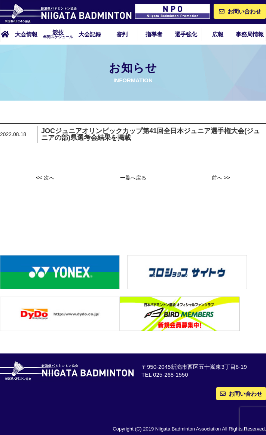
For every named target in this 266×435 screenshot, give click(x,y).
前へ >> (221, 178)
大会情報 (26, 34)
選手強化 (186, 34)
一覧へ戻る (133, 178)
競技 (58, 34)
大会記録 (90, 34)
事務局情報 (250, 34)
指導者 (154, 34)
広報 (217, 34)
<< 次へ (45, 178)
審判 (122, 34)
